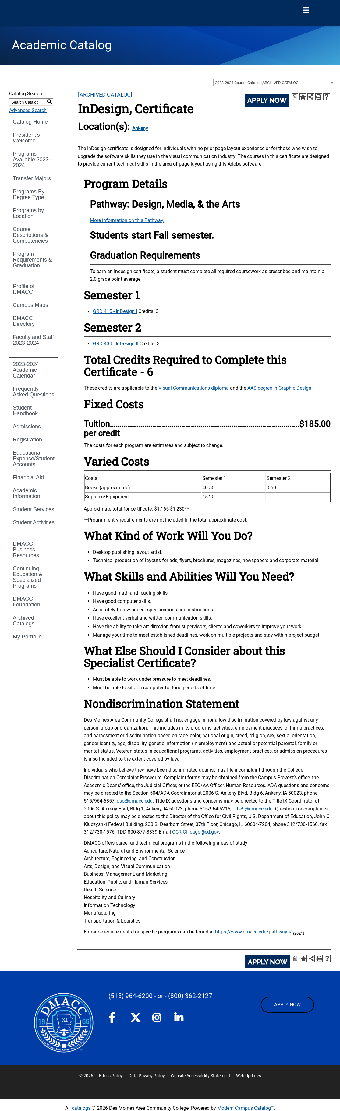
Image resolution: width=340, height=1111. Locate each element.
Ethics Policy (111, 1075)
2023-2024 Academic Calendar (26, 370)
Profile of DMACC (23, 289)
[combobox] (274, 82)
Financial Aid (28, 477)
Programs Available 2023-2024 (32, 159)
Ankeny (140, 128)
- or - (160, 996)
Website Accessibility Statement (200, 1075)
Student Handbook (25, 411)
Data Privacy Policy (147, 1075)
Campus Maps (30, 305)
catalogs (81, 1108)
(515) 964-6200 (130, 996)
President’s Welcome (26, 138)
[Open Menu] (306, 10)
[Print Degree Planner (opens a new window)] (295, 96)
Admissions (27, 427)
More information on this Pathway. (127, 220)
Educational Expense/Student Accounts (34, 458)
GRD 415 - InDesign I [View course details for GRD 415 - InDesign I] (115, 311)
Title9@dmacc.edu (252, 809)
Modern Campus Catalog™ (245, 1108)
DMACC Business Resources (26, 549)
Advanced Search (28, 110)
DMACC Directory (24, 321)
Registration (27, 440)
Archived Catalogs (23, 621)
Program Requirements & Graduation (32, 260)
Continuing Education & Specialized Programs (27, 577)
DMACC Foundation (26, 602)
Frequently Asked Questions (33, 392)
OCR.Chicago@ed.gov (195, 832)
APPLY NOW (287, 1004)
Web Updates (248, 1075)
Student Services (33, 509)
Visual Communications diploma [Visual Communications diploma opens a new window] (193, 388)
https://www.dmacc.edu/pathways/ (253, 932)
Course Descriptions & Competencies (30, 235)
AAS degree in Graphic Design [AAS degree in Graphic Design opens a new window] (279, 388)
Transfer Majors (32, 178)
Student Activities (34, 522)
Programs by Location (28, 213)
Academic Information (26, 493)
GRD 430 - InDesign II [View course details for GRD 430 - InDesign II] (115, 343)
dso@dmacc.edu (135, 801)
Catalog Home (30, 122)
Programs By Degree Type (28, 194)
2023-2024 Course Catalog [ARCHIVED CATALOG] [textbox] (257, 82)
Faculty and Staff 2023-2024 (33, 340)
